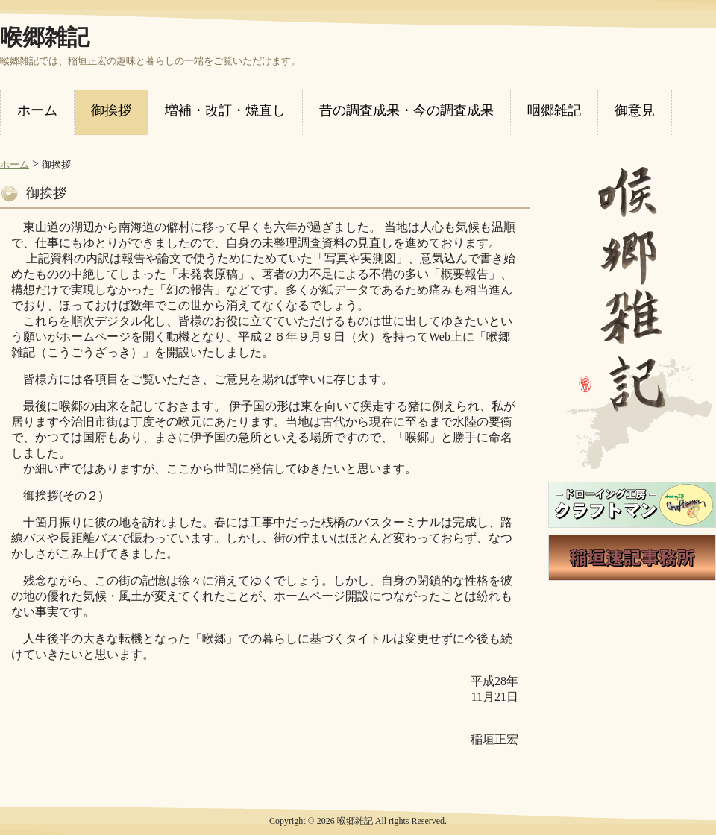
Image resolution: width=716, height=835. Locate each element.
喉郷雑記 (45, 37)
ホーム (14, 164)
